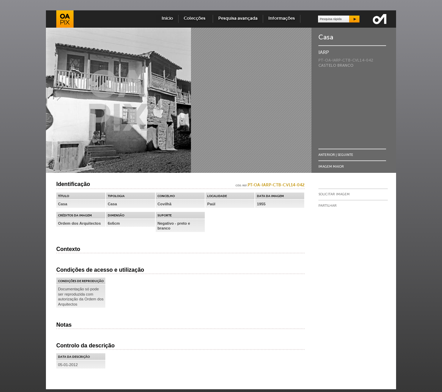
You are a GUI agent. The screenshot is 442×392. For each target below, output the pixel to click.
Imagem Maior (331, 166)
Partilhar (327, 206)
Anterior (326, 155)
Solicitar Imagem (334, 194)
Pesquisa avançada (238, 18)
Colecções (196, 18)
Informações (281, 18)
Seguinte (345, 155)
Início (167, 18)
